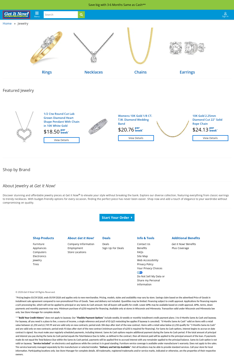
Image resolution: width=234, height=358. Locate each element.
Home (7, 23)
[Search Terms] (61, 14)
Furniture (38, 244)
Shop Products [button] (43, 238)
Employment (75, 248)
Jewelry (37, 260)
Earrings (187, 72)
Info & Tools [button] (145, 238)
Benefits (142, 248)
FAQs (140, 252)
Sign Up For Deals (113, 248)
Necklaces (93, 72)
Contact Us (143, 244)
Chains (140, 72)
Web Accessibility (147, 260)
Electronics (39, 256)
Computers (39, 252)
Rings (47, 72)
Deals (105, 244)
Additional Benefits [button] (186, 238)
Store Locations (77, 252)
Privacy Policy (145, 264)
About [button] (81, 238)
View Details (61, 140)
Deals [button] (106, 238)
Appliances (39, 248)
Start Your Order (117, 217)
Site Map (142, 256)
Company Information (81, 244)
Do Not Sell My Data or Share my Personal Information (151, 280)
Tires (36, 264)
